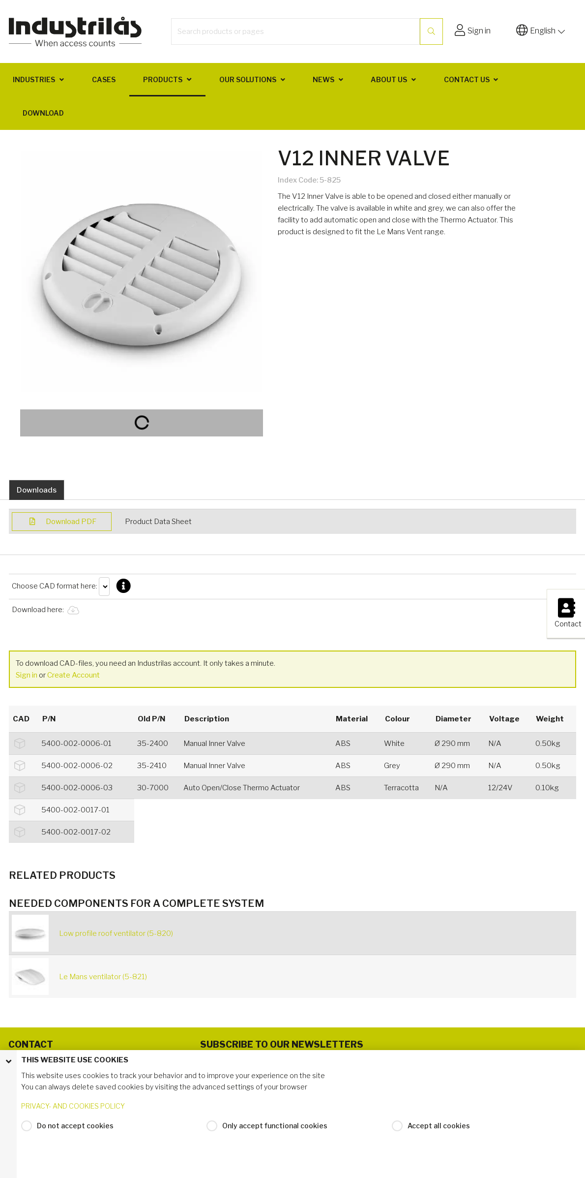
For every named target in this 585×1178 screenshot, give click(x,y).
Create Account (73, 675)
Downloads (37, 490)
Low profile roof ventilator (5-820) (116, 933)
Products (162, 79)
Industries (34, 79)
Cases (104, 79)
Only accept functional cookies (274, 1125)
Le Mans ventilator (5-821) (103, 976)
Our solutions (247, 79)
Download (43, 113)
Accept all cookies (439, 1125)
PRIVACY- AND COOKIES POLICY (73, 1106)
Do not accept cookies (75, 1125)
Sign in (26, 675)
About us (389, 79)
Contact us (467, 79)
